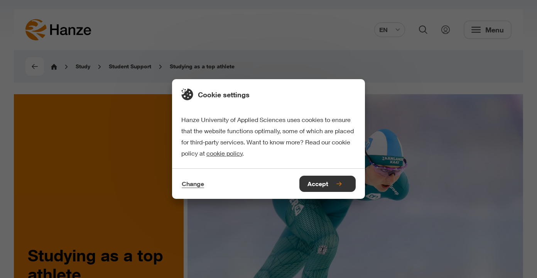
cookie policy (224, 153)
